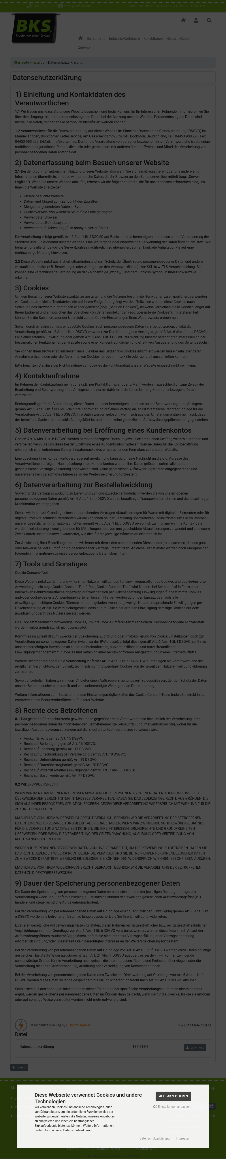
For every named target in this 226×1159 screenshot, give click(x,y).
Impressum (183, 1138)
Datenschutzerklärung (154, 1138)
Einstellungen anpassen (171, 1106)
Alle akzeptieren (173, 1096)
